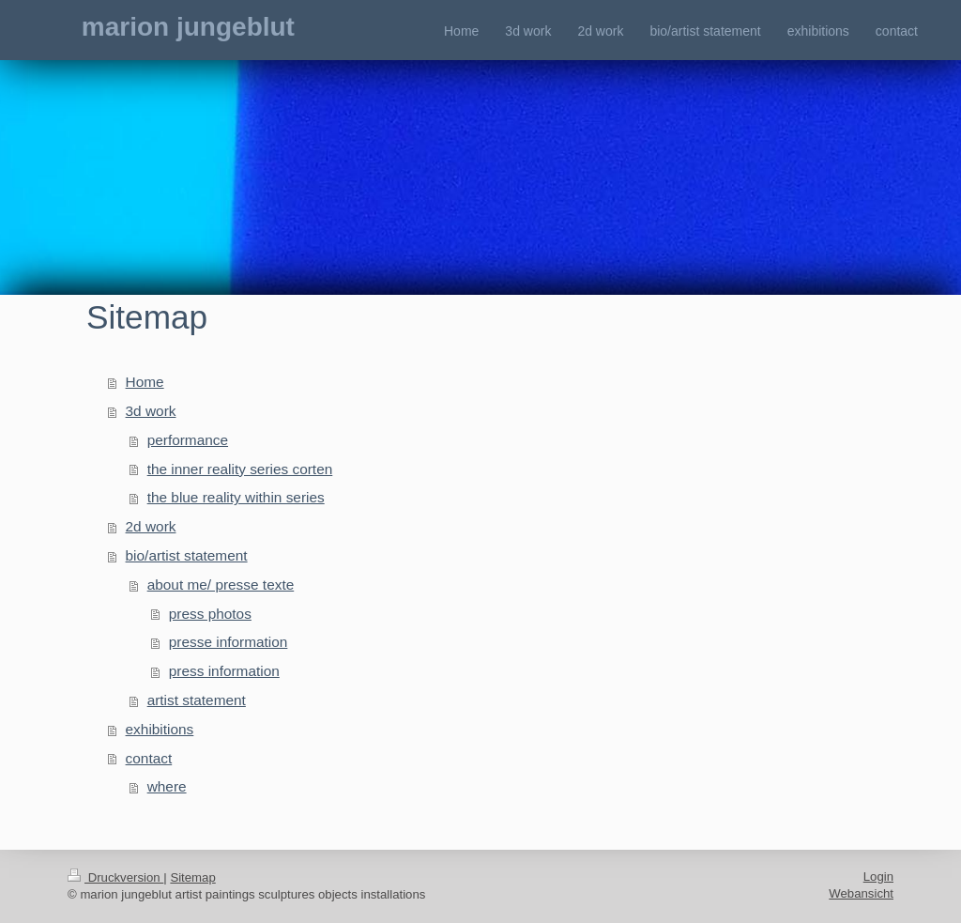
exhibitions (160, 729)
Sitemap (192, 877)
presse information (228, 642)
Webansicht (861, 893)
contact (149, 758)
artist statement (196, 700)
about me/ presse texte (221, 584)
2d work (151, 526)
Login (878, 876)
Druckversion (115, 877)
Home (145, 382)
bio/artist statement (187, 555)
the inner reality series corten (240, 469)
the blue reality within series (236, 497)
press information (224, 671)
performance (187, 440)
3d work (151, 411)
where (167, 786)
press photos (210, 614)
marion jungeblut (188, 26)
